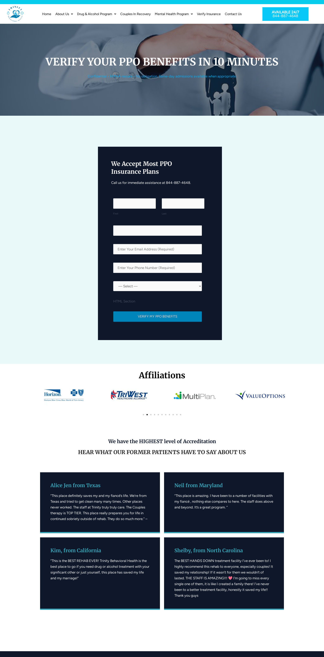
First (115, 213)
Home (46, 14)
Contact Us (233, 14)
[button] (64, 14)
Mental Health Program (174, 14)
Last (164, 213)
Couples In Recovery (135, 14)
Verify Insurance (209, 14)
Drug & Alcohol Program (96, 14)
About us (64, 14)
